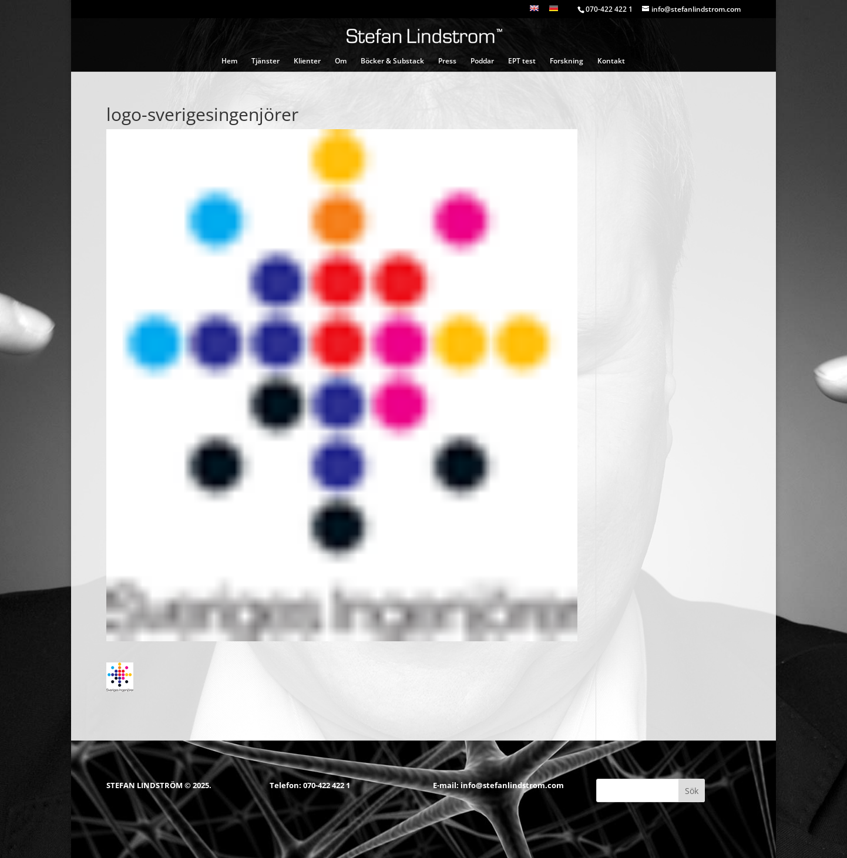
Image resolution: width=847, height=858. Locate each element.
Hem (229, 61)
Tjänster (265, 61)
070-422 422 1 (326, 785)
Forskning (566, 61)
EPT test (522, 61)
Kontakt (611, 61)
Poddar (482, 61)
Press (447, 61)
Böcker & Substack (392, 61)
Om (341, 61)
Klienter (307, 61)
